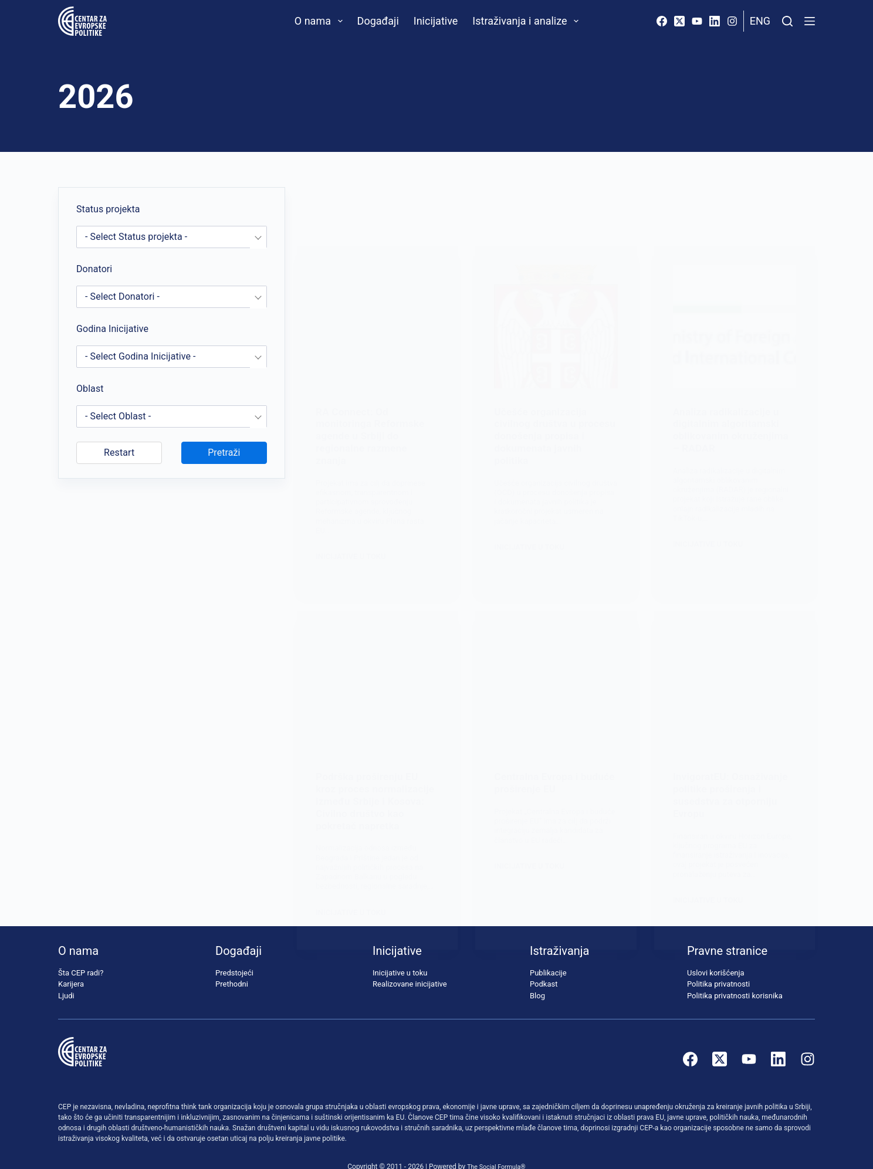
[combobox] (171, 237)
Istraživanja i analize (527, 21)
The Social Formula (493, 1146)
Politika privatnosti (718, 963)
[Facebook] (662, 21)
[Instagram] (732, 21)
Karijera (71, 963)
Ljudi (66, 975)
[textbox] (171, 237)
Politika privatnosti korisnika (735, 975)
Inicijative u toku (400, 952)
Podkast (544, 963)
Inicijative (436, 21)
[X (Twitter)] (679, 21)
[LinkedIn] (714, 21)
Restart (119, 452)
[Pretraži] (787, 21)
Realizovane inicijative (410, 963)
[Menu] (809, 21)
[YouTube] (697, 21)
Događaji (378, 21)
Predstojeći (234, 952)
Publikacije (548, 952)
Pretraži (224, 452)
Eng (760, 21)
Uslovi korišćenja (716, 952)
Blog (537, 975)
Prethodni (231, 963)
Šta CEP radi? (80, 952)
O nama (321, 21)
